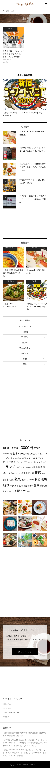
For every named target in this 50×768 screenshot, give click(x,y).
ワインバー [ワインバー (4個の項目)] (21, 467)
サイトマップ (7, 708)
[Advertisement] (25, 223)
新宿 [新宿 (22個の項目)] (38, 472)
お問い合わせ (7, 704)
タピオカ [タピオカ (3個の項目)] (24, 458)
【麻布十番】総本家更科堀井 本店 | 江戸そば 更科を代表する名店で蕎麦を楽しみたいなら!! (25, 734)
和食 (25, 359)
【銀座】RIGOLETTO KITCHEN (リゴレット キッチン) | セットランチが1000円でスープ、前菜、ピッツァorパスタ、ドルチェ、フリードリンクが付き (25, 753)
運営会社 (6, 717)
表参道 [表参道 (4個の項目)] (27, 486)
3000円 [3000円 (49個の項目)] (27, 448)
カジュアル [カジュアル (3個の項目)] (17, 458)
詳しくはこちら (24, 651)
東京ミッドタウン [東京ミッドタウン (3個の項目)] (28, 480)
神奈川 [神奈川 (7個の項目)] (13, 486)
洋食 (25, 364)
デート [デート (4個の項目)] (5, 462)
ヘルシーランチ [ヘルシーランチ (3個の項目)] (32, 462)
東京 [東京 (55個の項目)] (17, 479)
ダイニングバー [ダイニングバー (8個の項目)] (36, 458)
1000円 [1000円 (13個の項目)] (7, 448)
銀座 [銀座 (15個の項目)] (36, 485)
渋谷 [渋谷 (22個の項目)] (6, 485)
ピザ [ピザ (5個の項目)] (25, 462)
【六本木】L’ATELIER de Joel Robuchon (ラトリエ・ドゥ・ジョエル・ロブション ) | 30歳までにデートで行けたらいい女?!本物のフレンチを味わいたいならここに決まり (25, 743)
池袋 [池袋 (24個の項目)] (44, 479)
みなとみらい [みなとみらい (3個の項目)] (34, 454)
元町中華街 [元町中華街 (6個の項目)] (36, 467)
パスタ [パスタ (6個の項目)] (12, 462)
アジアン (25, 337)
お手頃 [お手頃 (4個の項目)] (26, 454)
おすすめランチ (24, 326)
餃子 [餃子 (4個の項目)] (14, 491)
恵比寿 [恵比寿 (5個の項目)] (31, 473)
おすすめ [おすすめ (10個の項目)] (18, 453)
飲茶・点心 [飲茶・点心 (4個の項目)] (7, 491)
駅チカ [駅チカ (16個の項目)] (21, 491)
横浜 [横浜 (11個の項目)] (37, 479)
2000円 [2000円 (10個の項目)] (16, 448)
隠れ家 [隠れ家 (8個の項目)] (43, 485)
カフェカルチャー (24, 348)
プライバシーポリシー (11, 713)
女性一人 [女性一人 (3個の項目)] (17, 473)
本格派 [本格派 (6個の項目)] (10, 479)
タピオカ (25, 353)
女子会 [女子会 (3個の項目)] (11, 473)
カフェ (25, 343)
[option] (25, 98)
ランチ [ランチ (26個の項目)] (10, 467)
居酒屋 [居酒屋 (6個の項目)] (24, 473)
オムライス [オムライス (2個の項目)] (43, 454)
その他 (25, 332)
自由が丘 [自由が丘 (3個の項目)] (20, 486)
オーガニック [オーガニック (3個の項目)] (7, 458)
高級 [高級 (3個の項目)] (28, 491)
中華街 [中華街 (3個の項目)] (28, 467)
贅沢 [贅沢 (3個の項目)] (31, 486)
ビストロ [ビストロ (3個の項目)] (19, 462)
